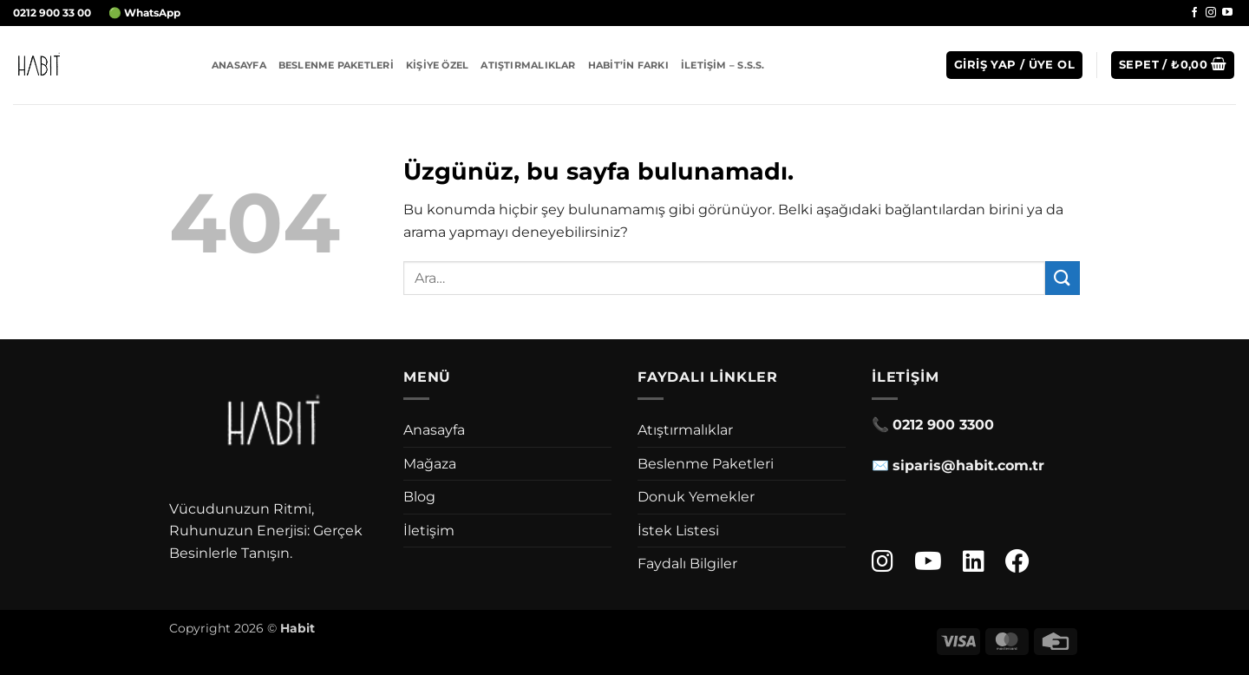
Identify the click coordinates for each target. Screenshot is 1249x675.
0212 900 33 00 (52, 12)
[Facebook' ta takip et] (1194, 13)
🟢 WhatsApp (144, 12)
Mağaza (429, 463)
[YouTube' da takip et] (1227, 13)
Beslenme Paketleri (336, 65)
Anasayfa (239, 65)
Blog (419, 496)
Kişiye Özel (437, 65)
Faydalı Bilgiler (687, 563)
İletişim (428, 530)
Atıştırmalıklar (528, 65)
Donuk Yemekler (696, 496)
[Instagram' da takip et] (1211, 13)
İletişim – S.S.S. (723, 65)
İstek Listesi (678, 530)
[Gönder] (1062, 278)
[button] (1014, 65)
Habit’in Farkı (628, 65)
